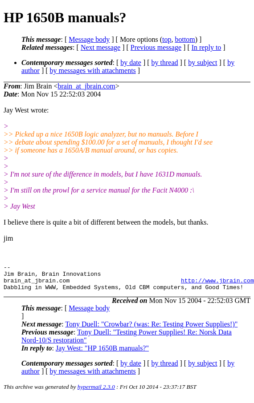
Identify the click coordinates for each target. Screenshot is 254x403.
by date (130, 62)
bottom (185, 39)
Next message (100, 47)
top (166, 39)
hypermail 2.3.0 (96, 392)
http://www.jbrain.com (217, 284)
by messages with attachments (93, 70)
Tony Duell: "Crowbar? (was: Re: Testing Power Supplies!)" (151, 329)
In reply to (206, 47)
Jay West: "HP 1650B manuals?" (102, 353)
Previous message (156, 47)
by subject (202, 62)
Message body (89, 39)
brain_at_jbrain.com (86, 86)
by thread (165, 62)
